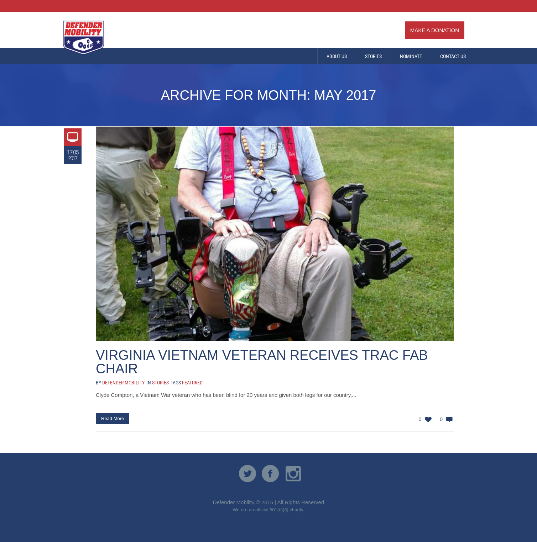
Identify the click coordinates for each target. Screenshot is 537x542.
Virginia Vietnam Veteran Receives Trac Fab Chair (262, 362)
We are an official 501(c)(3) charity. (268, 509)
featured (192, 382)
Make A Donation (434, 30)
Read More (112, 418)
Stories (160, 382)
